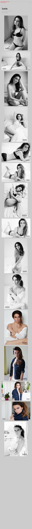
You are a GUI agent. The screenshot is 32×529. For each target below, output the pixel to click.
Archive (18, 1)
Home (12, 1)
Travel (21, 1)
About (27, 1)
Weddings (24, 1)
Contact (30, 1)
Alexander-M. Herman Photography (5, 2)
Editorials (15, 1)
